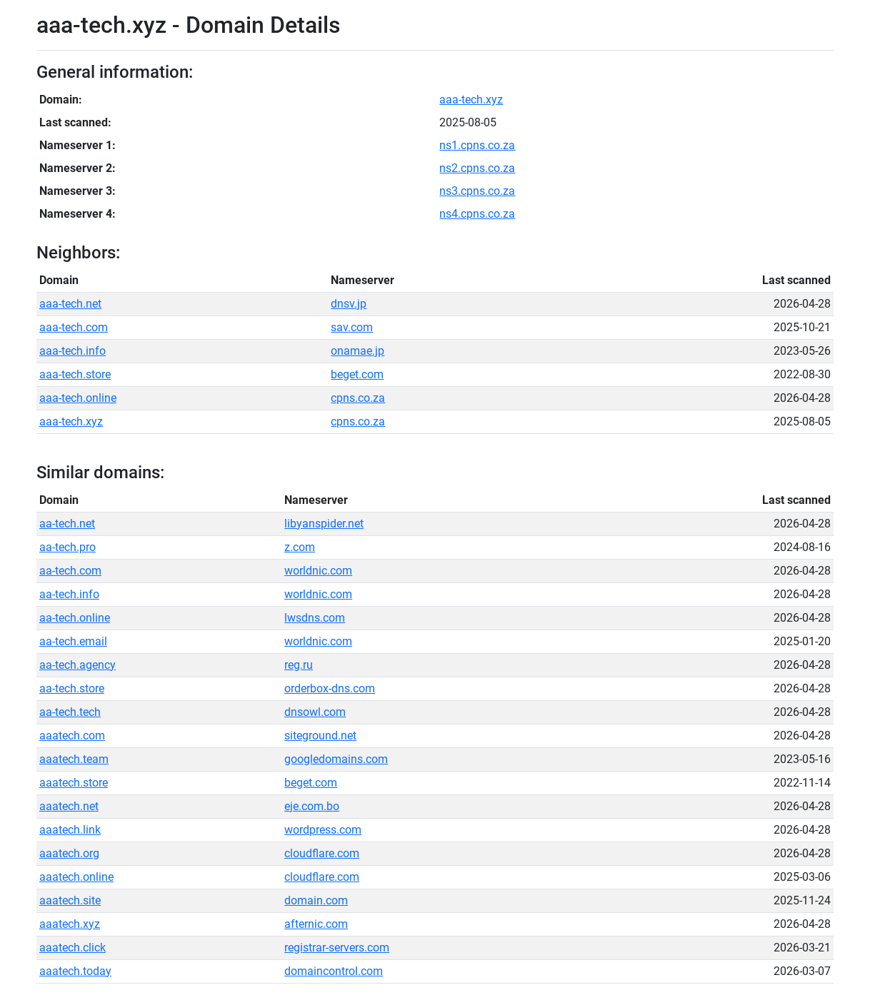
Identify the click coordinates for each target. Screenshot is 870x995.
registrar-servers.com (336, 947)
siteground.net (320, 735)
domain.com (316, 900)
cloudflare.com (321, 853)
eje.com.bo (311, 806)
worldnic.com (318, 570)
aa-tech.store (71, 688)
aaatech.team (74, 759)
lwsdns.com (314, 618)
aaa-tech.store (75, 374)
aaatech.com (72, 735)
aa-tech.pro (67, 547)
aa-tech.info (69, 594)
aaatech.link (70, 830)
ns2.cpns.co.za (477, 168)
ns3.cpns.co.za (477, 191)
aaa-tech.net (70, 303)
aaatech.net (69, 806)
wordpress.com (322, 830)
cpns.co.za (358, 398)
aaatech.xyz (69, 924)
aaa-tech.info (72, 351)
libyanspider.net (324, 523)
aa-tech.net (67, 523)
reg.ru (298, 665)
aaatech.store (73, 782)
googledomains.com (336, 759)
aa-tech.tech (70, 712)
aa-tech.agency (77, 665)
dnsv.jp (348, 303)
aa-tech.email (73, 641)
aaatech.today (75, 971)
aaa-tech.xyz (471, 99)
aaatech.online (76, 877)
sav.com (352, 327)
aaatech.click (72, 947)
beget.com (357, 374)
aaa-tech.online (77, 398)
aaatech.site (70, 900)
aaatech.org (69, 853)
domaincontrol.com (333, 971)
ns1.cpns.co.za (477, 145)
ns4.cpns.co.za (477, 214)
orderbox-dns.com (329, 688)
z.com (299, 547)
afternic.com (316, 924)
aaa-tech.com (73, 327)
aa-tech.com (70, 570)
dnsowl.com (315, 712)
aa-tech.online (74, 618)
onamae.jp (357, 351)
